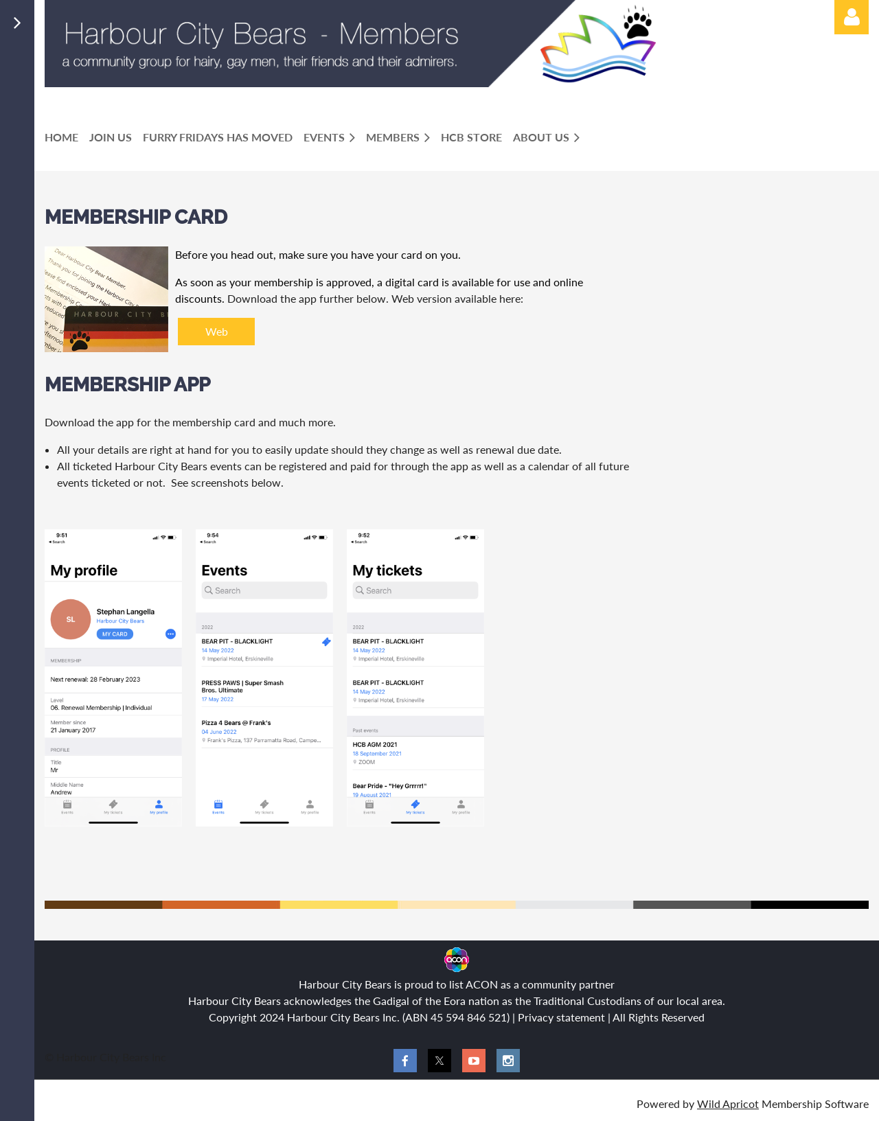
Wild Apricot (728, 1103)
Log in (851, 17)
